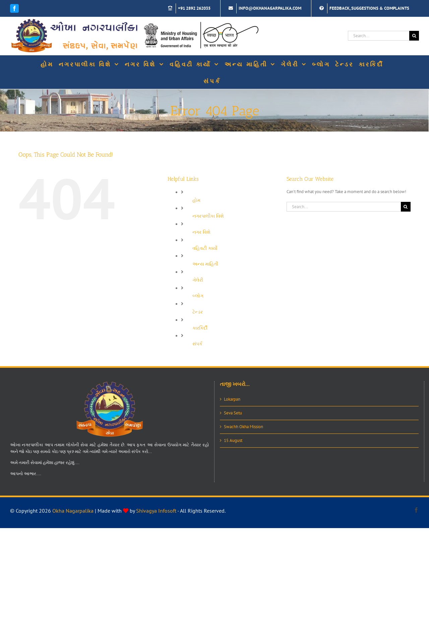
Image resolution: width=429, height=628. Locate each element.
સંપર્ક (197, 344)
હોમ (196, 200)
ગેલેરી (197, 280)
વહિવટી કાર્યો (205, 248)
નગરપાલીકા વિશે (208, 216)
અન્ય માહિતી (205, 264)
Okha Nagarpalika (73, 510)
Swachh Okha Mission (243, 427)
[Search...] (378, 36)
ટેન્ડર (197, 312)
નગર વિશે (201, 232)
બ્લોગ (197, 296)
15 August (233, 440)
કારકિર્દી (199, 328)
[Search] (414, 36)
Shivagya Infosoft (156, 510)
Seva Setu (233, 413)
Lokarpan (232, 399)
